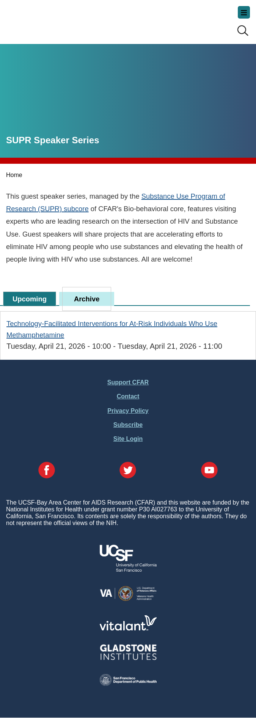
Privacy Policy (128, 411)
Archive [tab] (86, 299)
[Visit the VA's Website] (128, 599)
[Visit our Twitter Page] (127, 471)
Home (14, 175)
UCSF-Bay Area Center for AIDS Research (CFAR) (44, 19)
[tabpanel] (128, 335)
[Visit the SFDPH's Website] (128, 683)
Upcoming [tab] (30, 299)
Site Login (128, 439)
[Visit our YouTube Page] (209, 471)
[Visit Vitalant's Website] (128, 628)
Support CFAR (128, 382)
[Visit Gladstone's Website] (128, 658)
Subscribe (128, 425)
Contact (128, 396)
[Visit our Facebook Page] (46, 471)
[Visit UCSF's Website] (128, 569)
